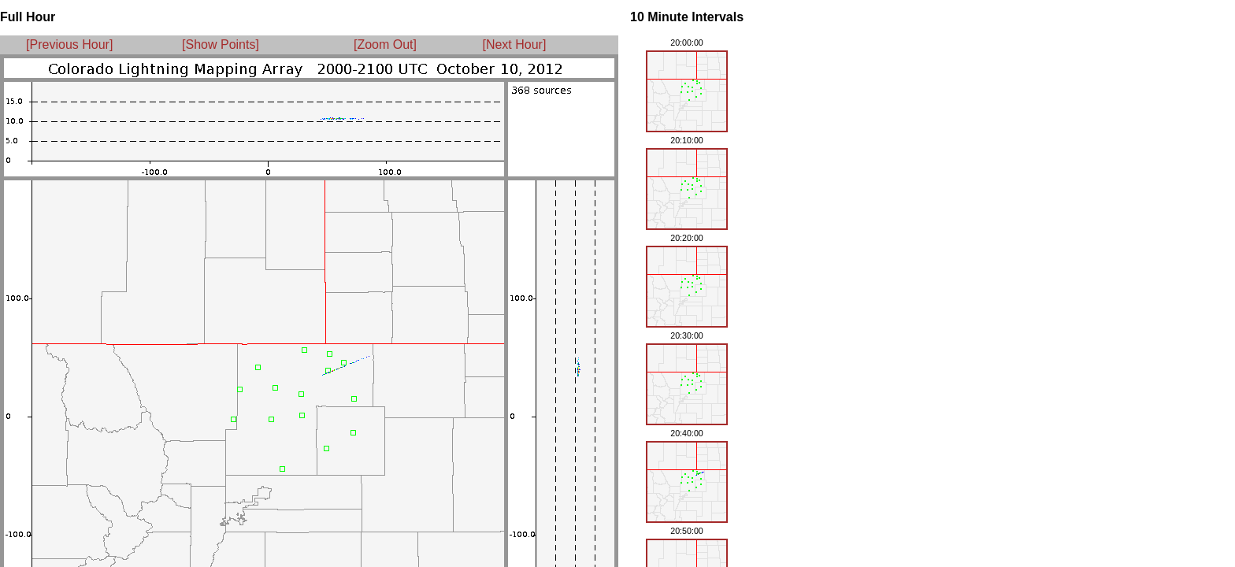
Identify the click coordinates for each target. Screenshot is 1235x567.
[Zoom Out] (385, 44)
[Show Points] (220, 44)
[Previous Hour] (69, 44)
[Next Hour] (509, 44)
